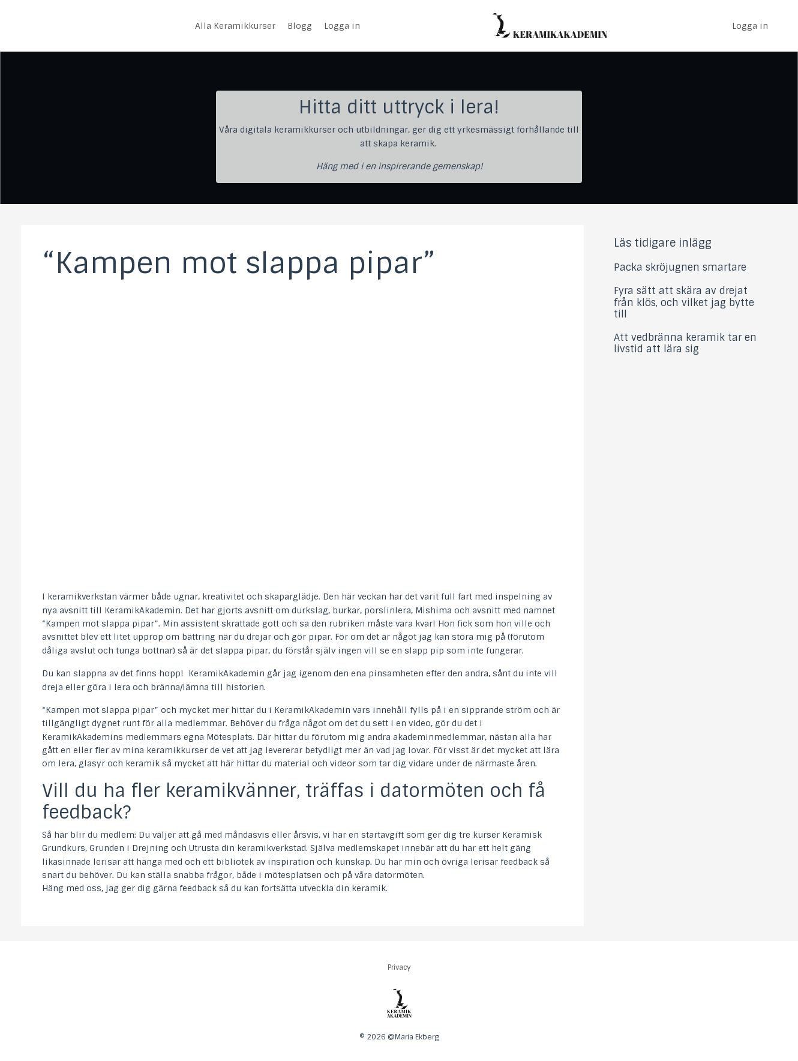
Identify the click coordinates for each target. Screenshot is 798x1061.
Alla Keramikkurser (235, 25)
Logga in (342, 25)
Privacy (399, 967)
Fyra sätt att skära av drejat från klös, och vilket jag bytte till (684, 302)
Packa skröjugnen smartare (680, 267)
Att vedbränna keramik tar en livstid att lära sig (685, 343)
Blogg (299, 25)
